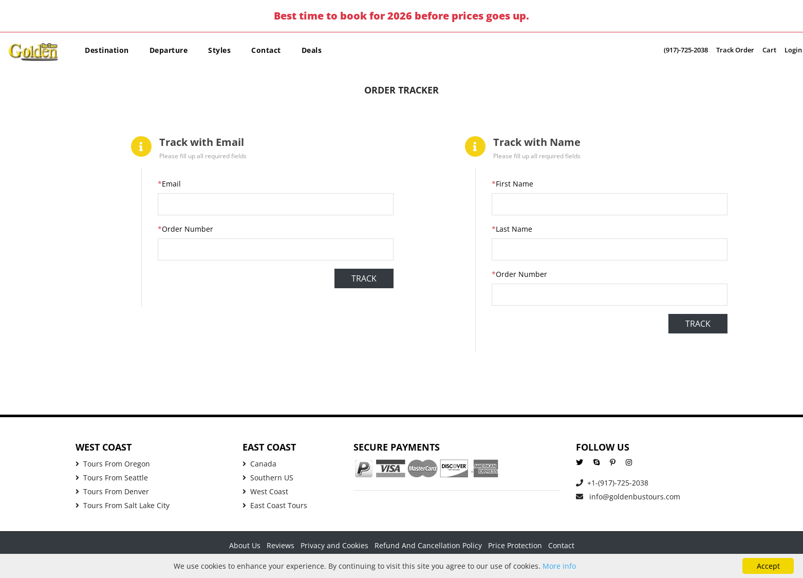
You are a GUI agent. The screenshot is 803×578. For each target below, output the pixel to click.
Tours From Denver (112, 491)
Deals (312, 50)
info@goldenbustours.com (628, 496)
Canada (259, 464)
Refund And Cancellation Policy (428, 545)
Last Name (512, 229)
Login (793, 49)
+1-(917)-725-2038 (612, 483)
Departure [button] (169, 50)
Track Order (735, 49)
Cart (769, 49)
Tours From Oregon (113, 464)
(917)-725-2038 (686, 49)
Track (364, 278)
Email (169, 184)
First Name (512, 184)
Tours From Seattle (112, 477)
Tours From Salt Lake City (123, 505)
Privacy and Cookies (334, 545)
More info (559, 566)
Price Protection (515, 545)
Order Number (185, 229)
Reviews (280, 545)
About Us (244, 545)
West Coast (265, 491)
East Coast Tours (274, 505)
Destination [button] (107, 50)
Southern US (267, 477)
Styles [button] (219, 50)
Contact (266, 50)
